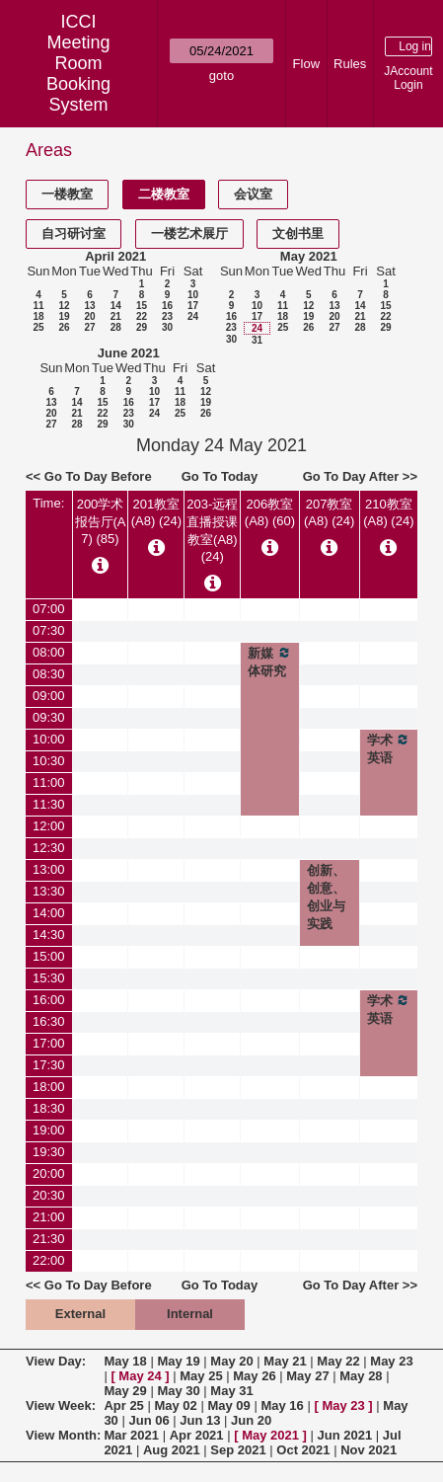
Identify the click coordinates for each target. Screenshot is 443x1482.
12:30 (49, 847)
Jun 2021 (345, 1435)
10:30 (49, 760)
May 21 (284, 1361)
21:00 (49, 1216)
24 (192, 316)
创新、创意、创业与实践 (326, 897)
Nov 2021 (368, 1450)
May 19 (178, 1361)
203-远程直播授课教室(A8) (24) (212, 530)
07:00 (49, 608)
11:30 (49, 804)
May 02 (175, 1405)
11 (38, 305)
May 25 (201, 1375)
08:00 (49, 652)
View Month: (63, 1435)
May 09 (228, 1405)
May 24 (139, 1375)
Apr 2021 (197, 1435)
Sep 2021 (237, 1450)
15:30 (49, 978)
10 (192, 294)
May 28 (360, 1375)
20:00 (49, 1173)
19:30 (49, 1151)
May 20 (231, 1361)
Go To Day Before (98, 476)
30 (167, 327)
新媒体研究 (269, 661)
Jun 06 (148, 1420)
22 (141, 316)
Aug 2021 (171, 1450)
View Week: (61, 1405)
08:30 (49, 673)
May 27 (307, 1375)
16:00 (49, 999)
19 (63, 316)
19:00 (49, 1130)
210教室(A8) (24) (388, 512)
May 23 (391, 1361)
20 (89, 316)
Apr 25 (123, 1405)
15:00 (49, 956)
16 (167, 305)
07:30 (49, 630)
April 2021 (115, 256)
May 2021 (308, 256)
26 (63, 327)
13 (89, 305)
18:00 (49, 1086)
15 (141, 305)
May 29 (125, 1390)
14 (116, 305)
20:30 (49, 1195)
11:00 (49, 782)
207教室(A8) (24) (329, 512)
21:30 (49, 1238)
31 (257, 340)
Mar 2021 (131, 1435)
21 (116, 316)
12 (63, 305)
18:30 (49, 1108)
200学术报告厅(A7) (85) (100, 521)
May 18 (125, 1361)
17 (192, 305)
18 (38, 316)
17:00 (49, 1043)
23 (167, 316)
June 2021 (129, 353)
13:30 (49, 891)
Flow (306, 63)
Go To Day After (351, 476)
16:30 (49, 1021)
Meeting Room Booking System (78, 74)
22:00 (49, 1260)
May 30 (178, 1390)
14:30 (49, 934)
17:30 (49, 1064)
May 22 (338, 1361)
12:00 (49, 826)
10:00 (49, 739)
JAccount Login (408, 78)
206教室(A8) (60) (270, 512)
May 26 (254, 1375)
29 (141, 327)
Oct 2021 (303, 1450)
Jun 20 (251, 1420)
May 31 (231, 1390)
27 (89, 327)
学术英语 (388, 748)
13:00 (49, 869)
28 (116, 327)
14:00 (49, 912)
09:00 (49, 695)
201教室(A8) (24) (156, 512)
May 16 (281, 1405)
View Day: (56, 1361)
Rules (349, 63)
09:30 (49, 717)
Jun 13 (200, 1420)
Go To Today (220, 476)
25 (38, 327)
